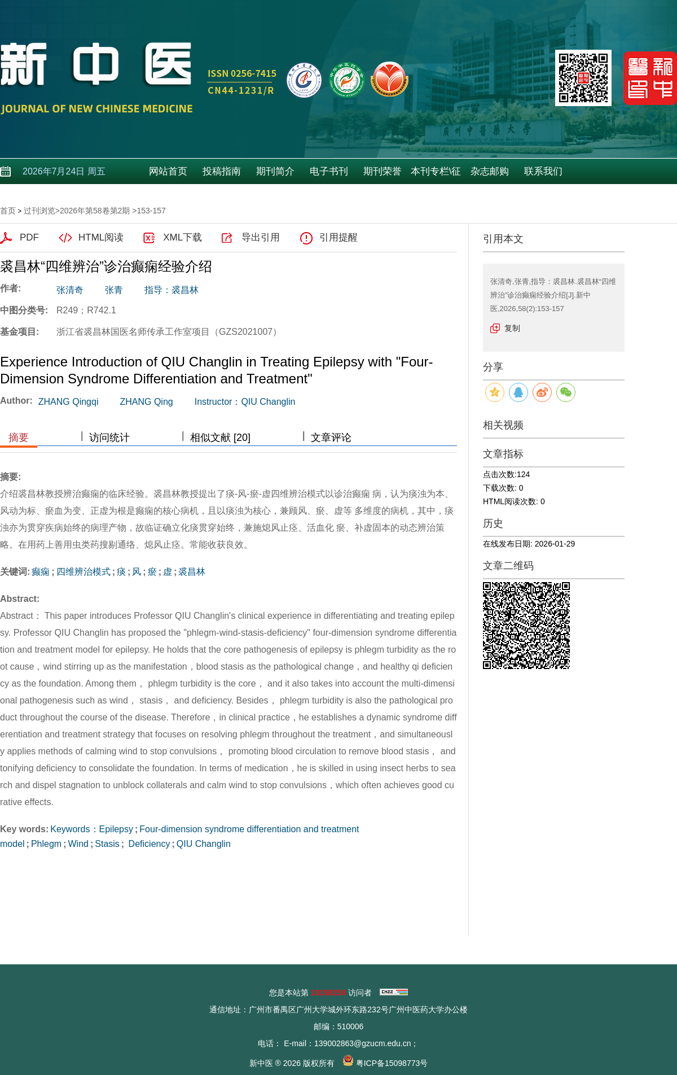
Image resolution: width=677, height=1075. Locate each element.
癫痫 (41, 571)
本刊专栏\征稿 (436, 175)
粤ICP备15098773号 (392, 1063)
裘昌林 (191, 571)
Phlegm (46, 844)
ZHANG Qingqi (68, 402)
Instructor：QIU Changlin (245, 402)
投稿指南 (222, 171)
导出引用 (260, 237)
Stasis (107, 844)
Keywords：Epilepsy (91, 829)
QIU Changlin (204, 844)
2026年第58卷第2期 (95, 210)
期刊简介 (275, 171)
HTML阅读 (101, 237)
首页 (8, 210)
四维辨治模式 (83, 571)
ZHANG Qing (146, 402)
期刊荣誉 (382, 171)
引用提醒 (338, 237)
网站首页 (168, 171)
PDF (29, 237)
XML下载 (182, 237)
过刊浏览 (39, 210)
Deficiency (148, 844)
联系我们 (543, 171)
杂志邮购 (490, 171)
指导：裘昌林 (171, 290)
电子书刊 (329, 171)
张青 (114, 290)
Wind (78, 844)
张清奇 (69, 290)
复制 (512, 328)
